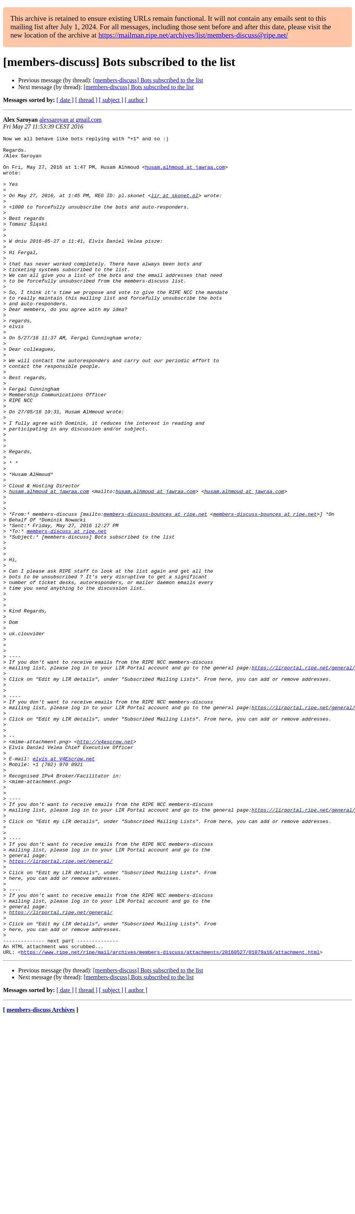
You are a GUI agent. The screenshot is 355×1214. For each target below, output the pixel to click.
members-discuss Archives (40, 1173)
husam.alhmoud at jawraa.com (185, 173)
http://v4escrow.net (105, 863)
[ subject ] (111, 100)
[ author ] (136, 100)
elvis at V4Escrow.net (64, 883)
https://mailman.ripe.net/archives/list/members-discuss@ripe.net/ (193, 35)
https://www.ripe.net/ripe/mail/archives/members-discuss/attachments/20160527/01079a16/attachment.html (170, 1115)
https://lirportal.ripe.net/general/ (61, 1006)
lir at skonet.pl (174, 207)
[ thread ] (86, 100)
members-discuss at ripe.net (67, 610)
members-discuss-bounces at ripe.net (155, 590)
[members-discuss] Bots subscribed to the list (148, 80)
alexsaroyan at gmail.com (70, 119)
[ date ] (65, 100)
